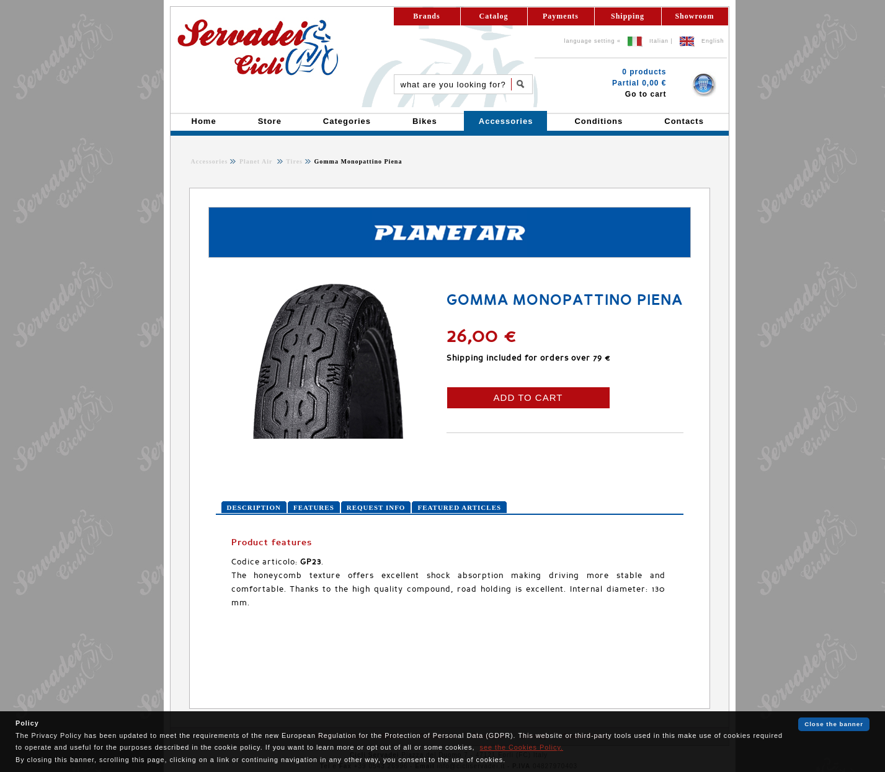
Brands (426, 16)
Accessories (209, 161)
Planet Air (257, 161)
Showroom (694, 16)
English (712, 41)
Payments (561, 16)
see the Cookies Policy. (521, 747)
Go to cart (646, 94)
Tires (293, 161)
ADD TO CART (528, 397)
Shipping (627, 16)
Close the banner (833, 724)
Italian (659, 41)
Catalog (494, 16)
